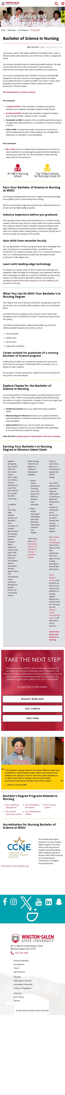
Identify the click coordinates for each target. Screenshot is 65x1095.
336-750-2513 (33, 47)
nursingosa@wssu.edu (53, 47)
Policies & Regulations (23, 988)
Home (3, 30)
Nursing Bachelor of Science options (19, 92)
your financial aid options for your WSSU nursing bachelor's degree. (32, 549)
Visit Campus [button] (32, 708)
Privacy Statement (21, 960)
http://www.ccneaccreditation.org (15, 866)
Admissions (12, 30)
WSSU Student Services (52, 577)
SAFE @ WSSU (19, 972)
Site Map (17, 977)
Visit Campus (19, 997)
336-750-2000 (19, 953)
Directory (17, 993)
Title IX (16, 968)
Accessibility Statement (23, 984)
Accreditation (19, 964)
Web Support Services (23, 980)
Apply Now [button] (32, 718)
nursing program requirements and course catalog (37, 436)
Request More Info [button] (32, 698)
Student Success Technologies (54, 540)
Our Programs (23, 30)
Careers (17, 1000)
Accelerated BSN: (13, 113)
